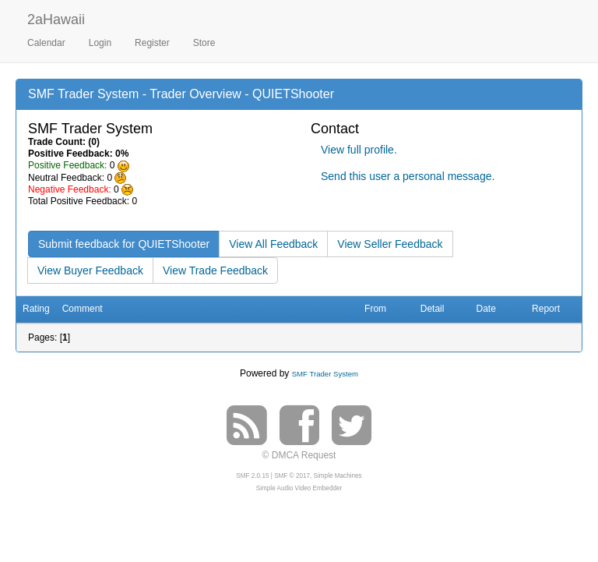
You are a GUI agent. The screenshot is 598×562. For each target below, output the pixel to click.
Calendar (46, 42)
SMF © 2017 (292, 475)
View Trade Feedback (215, 270)
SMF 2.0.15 (252, 475)
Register (152, 42)
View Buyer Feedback (90, 270)
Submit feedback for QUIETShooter (123, 244)
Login (100, 42)
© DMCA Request (299, 455)
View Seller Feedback (389, 244)
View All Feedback (273, 244)
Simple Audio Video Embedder (299, 488)
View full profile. (359, 149)
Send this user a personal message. (407, 176)
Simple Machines (338, 475)
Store (204, 42)
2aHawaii (56, 17)
